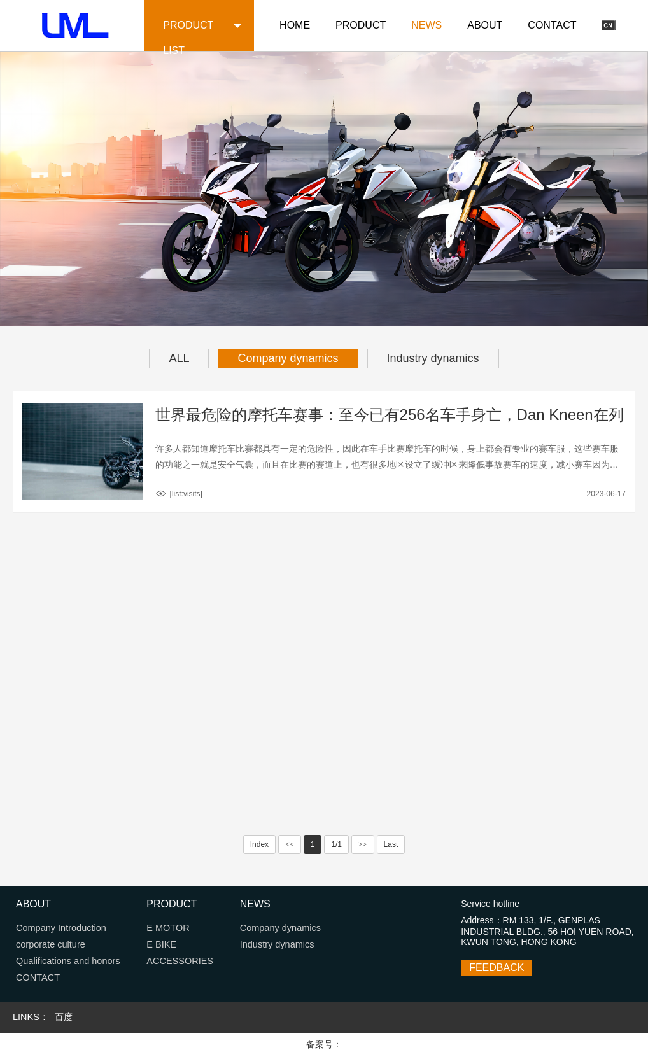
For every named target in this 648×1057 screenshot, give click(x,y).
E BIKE (161, 944)
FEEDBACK (496, 967)
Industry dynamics (433, 358)
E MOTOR (167, 928)
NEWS (426, 25)
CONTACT (552, 25)
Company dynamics (287, 358)
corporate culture (50, 944)
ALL (179, 358)
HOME (294, 25)
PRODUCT (360, 25)
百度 (64, 1017)
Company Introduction (61, 928)
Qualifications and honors (68, 961)
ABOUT (484, 25)
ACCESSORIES (179, 961)
